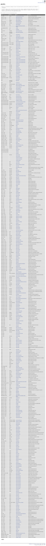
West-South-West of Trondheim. (20, 263)
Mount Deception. (18, 231)
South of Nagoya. (18, 477)
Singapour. (17, 256)
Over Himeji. (17, 510)
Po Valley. (17, 403)
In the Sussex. (18, 34)
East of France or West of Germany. (21, 276)
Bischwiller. (17, 391)
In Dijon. (17, 380)
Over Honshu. (18, 519)
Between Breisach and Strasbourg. (21, 387)
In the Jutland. (18, 471)
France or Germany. (19, 295)
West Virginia (18, 163)
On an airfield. (18, 76)
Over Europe (18, 149)
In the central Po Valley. (19, 411)
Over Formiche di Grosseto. (20, 38)
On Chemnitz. (18, 397)
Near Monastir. (18, 115)
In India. (17, 516)
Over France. (18, 220)
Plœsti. (17, 168)
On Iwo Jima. (18, 435)
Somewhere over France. (19, 128)
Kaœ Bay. (17, 223)
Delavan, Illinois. (18, 48)
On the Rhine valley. (19, 315)
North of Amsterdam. (19, 92)
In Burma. (17, 107)
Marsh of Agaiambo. (19, 84)
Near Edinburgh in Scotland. (20, 37)
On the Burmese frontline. (19, 103)
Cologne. (17, 270)
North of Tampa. (18, 210)
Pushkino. (17, 136)
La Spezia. (17, 400)
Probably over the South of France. (21, 175)
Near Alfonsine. (18, 224)
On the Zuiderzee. (18, 374)
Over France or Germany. (19, 230)
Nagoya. (17, 452)
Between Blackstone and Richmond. (21, 298)
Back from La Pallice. (19, 221)
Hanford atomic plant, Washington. (21, 513)
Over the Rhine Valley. (19, 302)
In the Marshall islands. (19, 207)
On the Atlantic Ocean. (19, 492)
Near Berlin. (17, 170)
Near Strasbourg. (18, 242)
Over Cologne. (18, 249)
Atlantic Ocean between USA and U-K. (21, 110)
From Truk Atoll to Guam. (19, 470)
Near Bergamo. (18, 431)
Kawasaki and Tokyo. (19, 459)
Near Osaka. (17, 517)
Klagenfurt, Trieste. (18, 267)
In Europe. (17, 326)
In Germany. (17, 178)
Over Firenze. (18, 206)
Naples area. (18, 143)
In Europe (17, 150)
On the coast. (18, 65)
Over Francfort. (18, 181)
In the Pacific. (18, 79)
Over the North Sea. (19, 420)
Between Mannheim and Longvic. (21, 269)
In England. (17, 29)
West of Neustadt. (18, 327)
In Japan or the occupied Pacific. (20, 59)
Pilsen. (17, 125)
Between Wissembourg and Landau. (21, 381)
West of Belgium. (18, 20)
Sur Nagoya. (17, 505)
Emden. (17, 142)
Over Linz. (17, 439)
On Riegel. (17, 388)
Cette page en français (41, 2)
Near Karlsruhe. (18, 301)
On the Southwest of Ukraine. (20, 164)
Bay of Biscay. (18, 94)
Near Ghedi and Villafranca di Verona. (21, 281)
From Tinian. (17, 366)
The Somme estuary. (19, 97)
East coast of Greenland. (19, 32)
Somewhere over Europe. (19, 320)
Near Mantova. (18, 406)
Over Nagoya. (18, 432)
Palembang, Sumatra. (19, 216)
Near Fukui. (17, 530)
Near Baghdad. (18, 24)
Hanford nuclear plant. (19, 367)
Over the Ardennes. (19, 312)
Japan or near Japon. (19, 340)
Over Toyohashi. (18, 488)
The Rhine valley (18, 160)
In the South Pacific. (19, 323)
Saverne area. (18, 266)
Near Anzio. (17, 196)
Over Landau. (18, 394)
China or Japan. (18, 44)
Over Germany (18, 154)
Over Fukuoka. (18, 509)
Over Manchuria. (18, 72)
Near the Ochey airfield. (19, 316)
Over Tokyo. (17, 353)
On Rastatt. (17, 294)
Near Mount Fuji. (18, 512)
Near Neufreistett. (18, 291)
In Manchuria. (18, 55)
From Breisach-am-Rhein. (19, 288)
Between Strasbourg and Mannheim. (21, 273)
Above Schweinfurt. (19, 139)
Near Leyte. (17, 252)
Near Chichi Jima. (18, 413)
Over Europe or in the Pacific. (20, 274)
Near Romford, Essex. (19, 17)
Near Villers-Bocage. (19, 21)
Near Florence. (18, 234)
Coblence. (17, 262)
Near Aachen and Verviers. (20, 91)
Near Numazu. (18, 526)
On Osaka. (17, 425)
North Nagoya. (18, 474)
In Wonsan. (17, 363)
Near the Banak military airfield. (20, 85)
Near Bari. (17, 203)
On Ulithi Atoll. (18, 385)
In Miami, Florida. (18, 537)
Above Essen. (18, 195)
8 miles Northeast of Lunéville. (20, 308)
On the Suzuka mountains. (19, 356)
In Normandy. (18, 209)
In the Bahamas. (18, 524)
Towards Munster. (18, 359)
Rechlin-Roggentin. (18, 235)
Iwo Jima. (17, 460)
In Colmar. (17, 384)
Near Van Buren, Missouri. (19, 41)
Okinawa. (17, 531)
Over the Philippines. (19, 202)
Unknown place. (18, 45)
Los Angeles (17, 161)
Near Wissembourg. (19, 464)
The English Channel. (19, 199)
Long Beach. (18, 118)
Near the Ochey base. (19, 373)
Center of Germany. (19, 146)
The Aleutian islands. (19, 132)
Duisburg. (17, 122)
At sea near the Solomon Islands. (20, 101)
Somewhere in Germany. (19, 241)
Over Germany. (18, 70)
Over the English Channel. (19, 121)
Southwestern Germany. (19, 329)
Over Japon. (17, 349)
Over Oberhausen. (18, 280)
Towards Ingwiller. (18, 377)
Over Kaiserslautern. (19, 466)
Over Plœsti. (17, 214)
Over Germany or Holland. (19, 502)
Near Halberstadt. (18, 171)
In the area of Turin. (18, 96)
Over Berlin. (17, 174)
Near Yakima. (18, 189)
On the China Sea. (18, 69)
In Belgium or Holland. (19, 100)
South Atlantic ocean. (19, 167)
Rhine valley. (17, 284)
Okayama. (17, 259)
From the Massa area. (19, 410)
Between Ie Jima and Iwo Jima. (20, 533)
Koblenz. (17, 185)
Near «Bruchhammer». (19, 104)
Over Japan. (17, 344)
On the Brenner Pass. (19, 417)
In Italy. (17, 213)
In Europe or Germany (19, 157)
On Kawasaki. (18, 523)
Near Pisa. (17, 399)
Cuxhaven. (17, 66)
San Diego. (17, 52)
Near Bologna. (18, 414)
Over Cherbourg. (18, 114)
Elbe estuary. (18, 129)
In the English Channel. (19, 287)
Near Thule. (17, 80)
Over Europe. (18, 238)
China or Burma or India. (19, 333)
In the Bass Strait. (18, 89)
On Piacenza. (18, 407)
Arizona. (17, 108)
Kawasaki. (17, 445)
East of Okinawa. (18, 473)
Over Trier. (17, 313)
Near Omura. (18, 245)
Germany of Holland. (19, 421)
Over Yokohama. (18, 520)
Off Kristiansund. (18, 463)
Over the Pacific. (18, 51)
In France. (17, 135)
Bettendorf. (17, 392)
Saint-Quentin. (18, 188)
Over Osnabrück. (18, 88)
